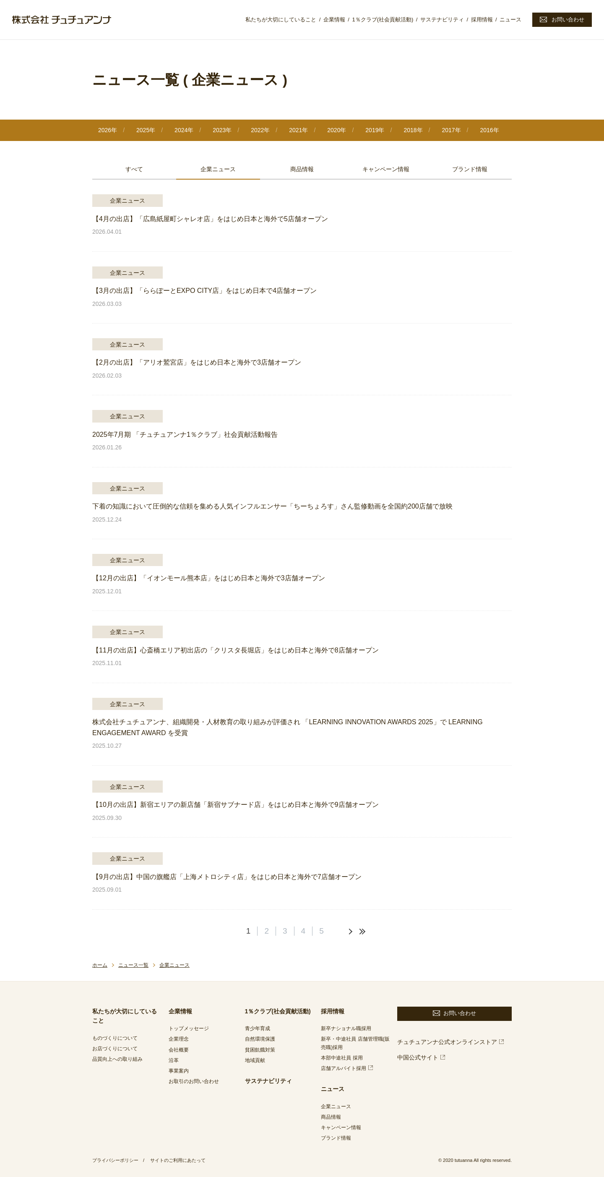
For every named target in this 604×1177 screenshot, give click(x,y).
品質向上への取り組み (117, 1059)
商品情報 (302, 169)
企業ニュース (218, 169)
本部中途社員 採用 (341, 1058)
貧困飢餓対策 (260, 1050)
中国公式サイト (417, 1057)
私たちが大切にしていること (280, 19)
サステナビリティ (442, 19)
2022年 (260, 130)
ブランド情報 (469, 169)
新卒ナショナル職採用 (346, 1028)
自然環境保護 (260, 1039)
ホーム (99, 965)
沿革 (174, 1060)
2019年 (374, 130)
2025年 (145, 130)
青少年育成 (257, 1028)
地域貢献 (255, 1060)
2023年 (222, 130)
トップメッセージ (189, 1028)
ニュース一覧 (133, 965)
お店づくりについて (115, 1049)
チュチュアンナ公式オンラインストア (447, 1042)
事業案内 (179, 1071)
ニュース (510, 19)
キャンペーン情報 (385, 169)
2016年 (489, 130)
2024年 (183, 130)
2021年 (298, 130)
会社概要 (179, 1050)
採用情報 (482, 19)
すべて (134, 169)
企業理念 (179, 1039)
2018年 (413, 130)
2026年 (107, 130)
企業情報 (334, 19)
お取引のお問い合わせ (194, 1081)
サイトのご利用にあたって (178, 1160)
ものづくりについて (115, 1038)
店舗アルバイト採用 (343, 1068)
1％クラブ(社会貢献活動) (382, 19)
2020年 (336, 130)
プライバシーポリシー (115, 1160)
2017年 (451, 130)
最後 (361, 931)
